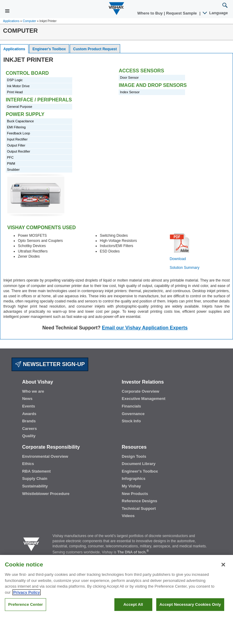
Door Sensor (129, 77)
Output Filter (16, 145)
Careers (29, 428)
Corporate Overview (140, 391)
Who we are (33, 391)
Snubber (13, 169)
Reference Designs (139, 501)
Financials (131, 406)
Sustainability (35, 486)
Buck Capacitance (20, 121)
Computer (29, 21)
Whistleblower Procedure (45, 493)
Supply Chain (34, 478)
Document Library (138, 463)
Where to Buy (150, 13)
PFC (10, 157)
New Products (135, 493)
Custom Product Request (95, 49)
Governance (133, 413)
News (27, 398)
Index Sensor (130, 92)
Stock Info (131, 421)
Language (215, 13)
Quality (28, 436)
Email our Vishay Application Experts (145, 327)
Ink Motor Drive (18, 86)
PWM (11, 163)
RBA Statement (36, 471)
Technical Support (139, 508)
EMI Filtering (16, 127)
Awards (29, 413)
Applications (11, 21)
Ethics (28, 463)
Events (28, 406)
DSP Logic (15, 80)
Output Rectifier (18, 151)
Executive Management (143, 398)
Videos (128, 515)
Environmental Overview (45, 456)
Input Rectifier (17, 139)
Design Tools (134, 456)
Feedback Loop (18, 133)
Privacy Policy (26, 601)
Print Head (15, 92)
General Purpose (19, 106)
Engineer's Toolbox (49, 49)
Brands (29, 421)
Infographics (133, 478)
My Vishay (131, 486)
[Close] (223, 573)
